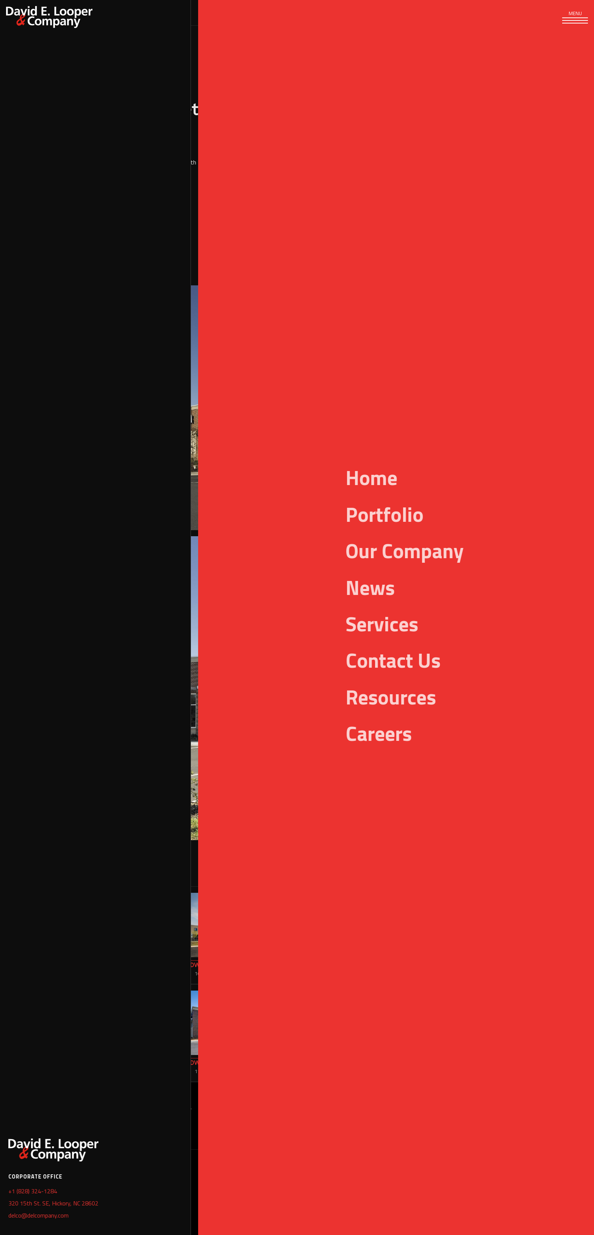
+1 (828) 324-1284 (93, 1198)
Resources (362, 12)
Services (114, 12)
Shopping (511, 224)
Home (13, 1195)
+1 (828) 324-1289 (93, 1218)
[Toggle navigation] (575, 19)
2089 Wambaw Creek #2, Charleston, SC (408, 1177)
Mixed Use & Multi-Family (13, 1111)
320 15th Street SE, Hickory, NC (112, 1177)
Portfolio (13, 1165)
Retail (447, 224)
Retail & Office (477, 224)
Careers (424, 12)
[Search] (503, 12)
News (304, 12)
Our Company (243, 12)
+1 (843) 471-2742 (377, 1198)
